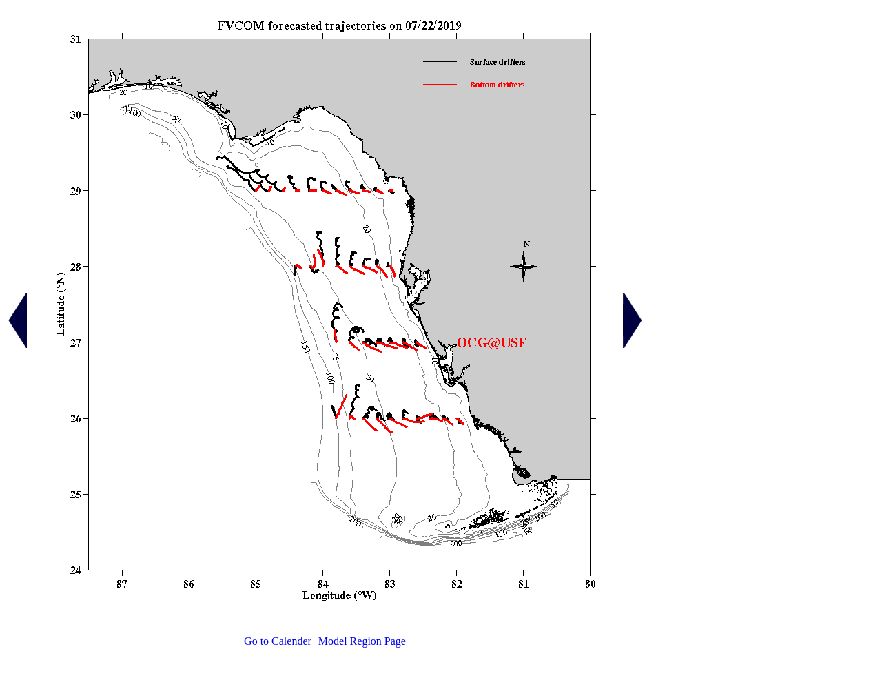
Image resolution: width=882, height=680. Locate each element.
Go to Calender (277, 641)
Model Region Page (362, 641)
